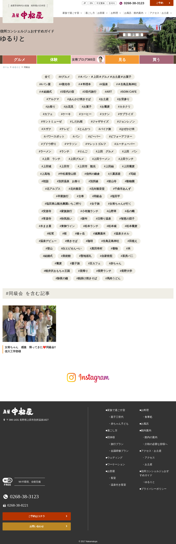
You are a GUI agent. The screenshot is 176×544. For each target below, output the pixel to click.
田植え (133, 241)
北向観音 (75, 188)
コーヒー (86, 114)
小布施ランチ (90, 211)
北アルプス (53, 188)
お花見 (69, 106)
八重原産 (115, 173)
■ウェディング (114, 457)
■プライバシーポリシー (153, 488)
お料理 (116, 13)
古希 (81, 196)
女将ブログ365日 (83, 59)
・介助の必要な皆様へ (154, 444)
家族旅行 (66, 211)
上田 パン (130, 151)
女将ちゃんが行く (120, 203)
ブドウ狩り (49, 144)
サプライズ (126, 114)
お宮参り (124, 99)
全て (47, 76)
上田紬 (110, 166)
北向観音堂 (98, 188)
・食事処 (146, 416)
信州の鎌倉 (93, 173)
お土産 (104, 99)
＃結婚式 (46, 91)
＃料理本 (85, 84)
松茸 (51, 233)
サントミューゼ (52, 121)
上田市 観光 (87, 166)
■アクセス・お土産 (150, 450)
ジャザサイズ (100, 121)
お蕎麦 (105, 106)
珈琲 (90, 241)
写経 (133, 173)
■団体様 (110, 437)
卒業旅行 (63, 196)
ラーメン (45, 151)
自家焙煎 (106, 256)
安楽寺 (47, 211)
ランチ (65, 151)
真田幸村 (96, 248)
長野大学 (126, 270)
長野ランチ (104, 270)
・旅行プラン (114, 444)
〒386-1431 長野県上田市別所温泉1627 (26, 419)
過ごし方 (90, 13)
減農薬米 (100, 233)
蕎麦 (59, 263)
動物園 (130, 181)
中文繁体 (101, 3)
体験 (54, 60)
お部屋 (103, 13)
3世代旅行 (90, 91)
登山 (50, 248)
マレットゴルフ (96, 144)
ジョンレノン (127, 121)
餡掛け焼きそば (87, 278)
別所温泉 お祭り (69, 181)
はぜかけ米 (127, 129)
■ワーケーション (115, 464)
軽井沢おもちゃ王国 (57, 270)
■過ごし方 (111, 430)
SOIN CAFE (129, 91)
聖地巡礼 (86, 256)
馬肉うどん (113, 278)
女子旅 (95, 203)
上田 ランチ (52, 158)
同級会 (98, 196)
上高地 (46, 173)
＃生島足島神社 (127, 84)
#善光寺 (65, 84)
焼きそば (72, 241)
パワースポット (54, 136)
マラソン (71, 144)
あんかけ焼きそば (80, 99)
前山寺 (112, 181)
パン (77, 136)
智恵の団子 (127, 218)
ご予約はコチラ (48, 516)
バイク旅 (105, 129)
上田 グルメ (105, 151)
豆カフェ (95, 263)
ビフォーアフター (121, 136)
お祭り (51, 106)
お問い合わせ (48, 526)
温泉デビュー (48, 241)
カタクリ (125, 106)
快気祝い (66, 218)
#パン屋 (45, 84)
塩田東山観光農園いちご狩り (63, 203)
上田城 (47, 166)
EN (91, 3)
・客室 (111, 477)
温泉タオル (122, 233)
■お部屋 (110, 471)
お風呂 (128, 13)
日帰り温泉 (104, 218)
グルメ (19, 60)
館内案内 (141, 13)
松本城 (112, 226)
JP (85, 3)
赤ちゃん (115, 263)
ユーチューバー (125, 144)
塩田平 (116, 196)
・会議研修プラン (117, 450)
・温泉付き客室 (116, 484)
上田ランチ (126, 158)
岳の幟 (130, 211)
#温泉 (104, 84)
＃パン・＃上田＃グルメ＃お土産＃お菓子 (105, 76)
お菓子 (87, 106)
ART (109, 91)
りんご (83, 151)
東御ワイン (68, 226)
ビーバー (95, 136)
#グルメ (65, 76)
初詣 (45, 181)
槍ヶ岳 (81, 233)
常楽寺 (47, 218)
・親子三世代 (114, 416)
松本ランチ (91, 226)
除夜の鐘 (62, 278)
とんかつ (84, 129)
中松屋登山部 (68, 173)
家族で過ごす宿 (73, 13)
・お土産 (146, 464)
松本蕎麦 (131, 226)
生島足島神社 (111, 241)
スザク (47, 129)
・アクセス (147, 457)
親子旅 (76, 263)
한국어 (112, 3)
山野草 (112, 211)
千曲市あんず (123, 188)
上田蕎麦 (129, 166)
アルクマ (53, 99)
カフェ (48, 114)
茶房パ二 (127, 256)
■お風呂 (144, 423)
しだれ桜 (77, 121)
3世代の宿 (68, 91)
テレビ (65, 129)
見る (122, 60)
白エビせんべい (72, 248)
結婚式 (48, 256)
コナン (105, 114)
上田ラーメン (102, 158)
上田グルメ (77, 158)
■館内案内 (145, 430)
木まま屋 (45, 226)
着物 (115, 248)
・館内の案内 (148, 437)
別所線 (94, 181)
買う (156, 60)
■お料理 (144, 410)
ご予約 (163, 3)
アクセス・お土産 (161, 13)
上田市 (65, 166)
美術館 (67, 256)
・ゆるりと (147, 482)
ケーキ (67, 114)
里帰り (84, 270)
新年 (84, 218)
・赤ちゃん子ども (117, 423)
